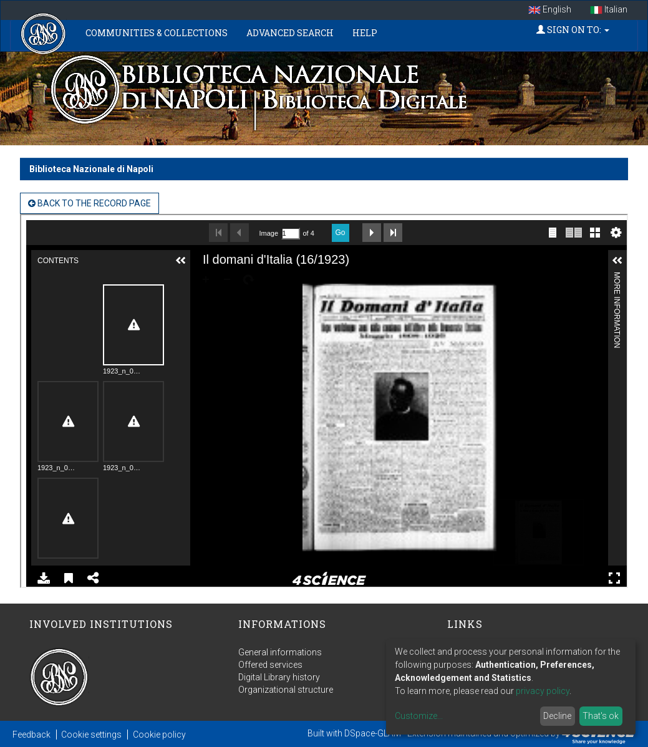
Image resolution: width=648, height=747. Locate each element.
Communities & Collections (156, 33)
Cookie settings (91, 735)
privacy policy (542, 691)
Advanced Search (290, 33)
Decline (557, 716)
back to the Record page (89, 203)
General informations (280, 652)
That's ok (601, 716)
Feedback (31, 735)
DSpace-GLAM (372, 733)
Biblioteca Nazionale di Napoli (91, 169)
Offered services (270, 665)
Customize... (419, 716)
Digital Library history (279, 677)
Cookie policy (159, 735)
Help (364, 33)
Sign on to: (572, 30)
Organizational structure (285, 690)
